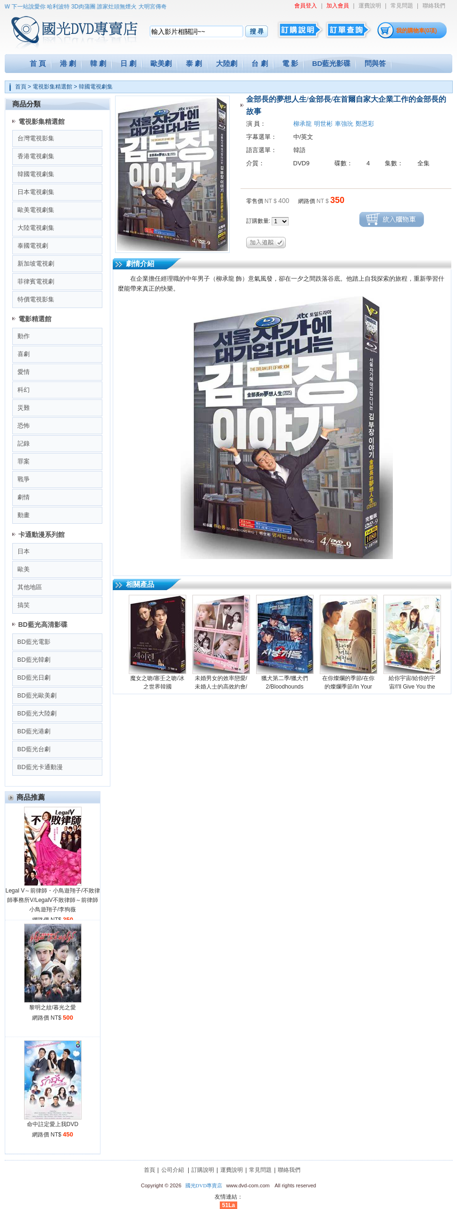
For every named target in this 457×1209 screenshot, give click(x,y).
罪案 (23, 461)
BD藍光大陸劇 (37, 713)
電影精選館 (34, 319)
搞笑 (23, 605)
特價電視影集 (35, 299)
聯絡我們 (434, 5)
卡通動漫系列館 (41, 534)
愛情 (23, 371)
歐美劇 (161, 63)
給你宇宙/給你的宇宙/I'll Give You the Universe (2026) (412, 686)
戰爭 (23, 479)
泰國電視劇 (32, 245)
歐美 (23, 569)
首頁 (20, 86)
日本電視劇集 (35, 191)
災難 (23, 407)
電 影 (290, 63)
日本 (23, 551)
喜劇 (23, 353)
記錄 (23, 443)
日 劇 (128, 63)
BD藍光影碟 (331, 63)
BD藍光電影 (33, 641)
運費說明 (369, 5)
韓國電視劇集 (96, 86)
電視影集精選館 (52, 86)
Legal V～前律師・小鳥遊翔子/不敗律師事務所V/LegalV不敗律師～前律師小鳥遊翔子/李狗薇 (52, 900)
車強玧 (344, 123)
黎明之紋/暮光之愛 (52, 1007)
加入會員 (337, 5)
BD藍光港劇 (33, 731)
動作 (23, 336)
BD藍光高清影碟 (42, 624)
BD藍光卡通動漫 (40, 767)
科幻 (23, 389)
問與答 (375, 63)
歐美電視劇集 (35, 209)
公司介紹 (172, 1170)
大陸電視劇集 (35, 227)
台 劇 (259, 63)
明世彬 (323, 123)
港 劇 (68, 63)
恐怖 (23, 425)
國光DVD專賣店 (204, 1185)
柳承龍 (302, 123)
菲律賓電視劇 (35, 281)
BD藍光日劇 (33, 677)
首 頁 (38, 63)
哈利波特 (62, 6)
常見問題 (402, 5)
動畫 (23, 515)
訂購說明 (202, 1170)
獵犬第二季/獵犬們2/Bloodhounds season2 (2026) (284, 686)
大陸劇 (226, 63)
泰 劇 (194, 63)
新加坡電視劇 (35, 263)
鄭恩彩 (365, 123)
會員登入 (305, 5)
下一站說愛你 (33, 6)
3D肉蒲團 (87, 6)
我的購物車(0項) (416, 30)
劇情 (23, 497)
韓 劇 (98, 63)
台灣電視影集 (35, 138)
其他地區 (29, 587)
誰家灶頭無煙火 (121, 6)
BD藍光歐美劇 (37, 695)
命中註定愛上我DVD (52, 1124)
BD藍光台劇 (33, 749)
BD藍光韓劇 (33, 659)
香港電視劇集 (35, 156)
